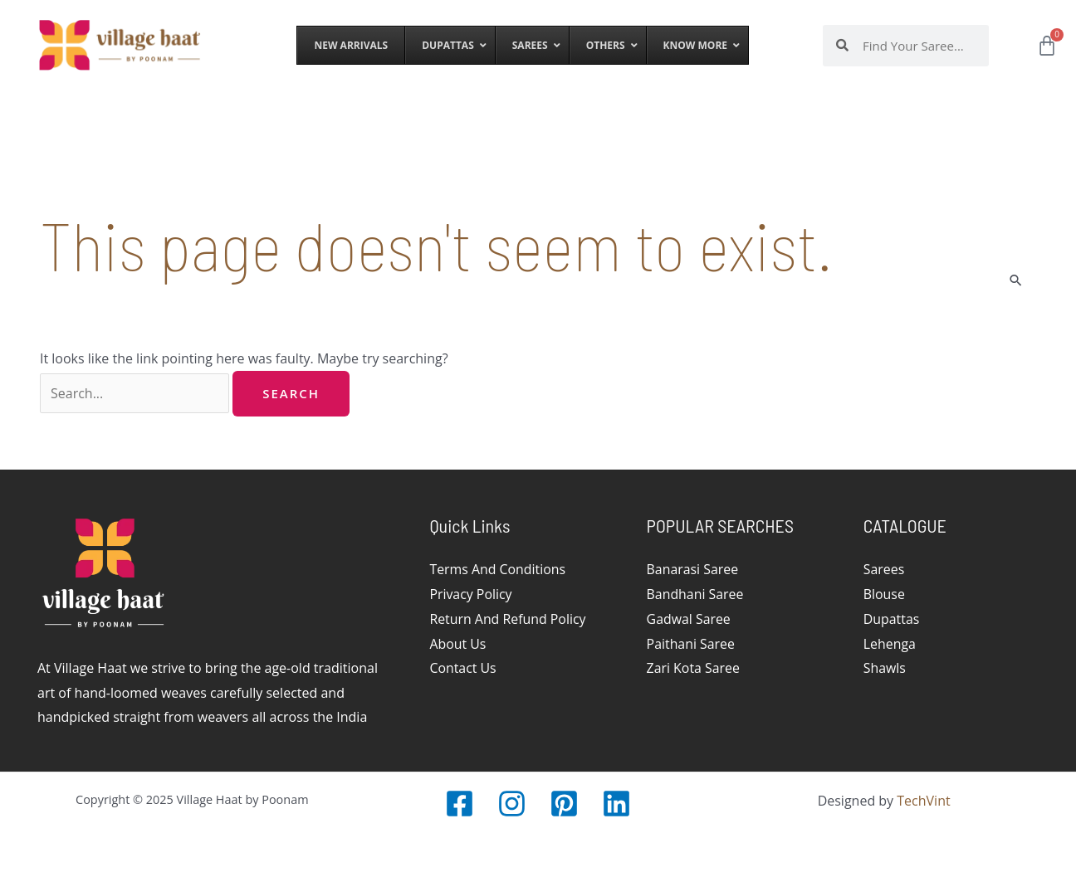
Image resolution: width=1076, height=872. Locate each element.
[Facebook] (459, 803)
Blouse (884, 594)
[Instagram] (511, 803)
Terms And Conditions (497, 569)
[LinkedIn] (616, 803)
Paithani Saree (691, 644)
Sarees (884, 569)
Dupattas (891, 619)
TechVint (923, 801)
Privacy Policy (470, 594)
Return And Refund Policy (508, 619)
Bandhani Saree (696, 594)
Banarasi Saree (693, 569)
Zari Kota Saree (694, 668)
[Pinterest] (564, 803)
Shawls (885, 668)
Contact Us (462, 668)
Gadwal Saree (689, 619)
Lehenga (890, 644)
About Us (458, 644)
